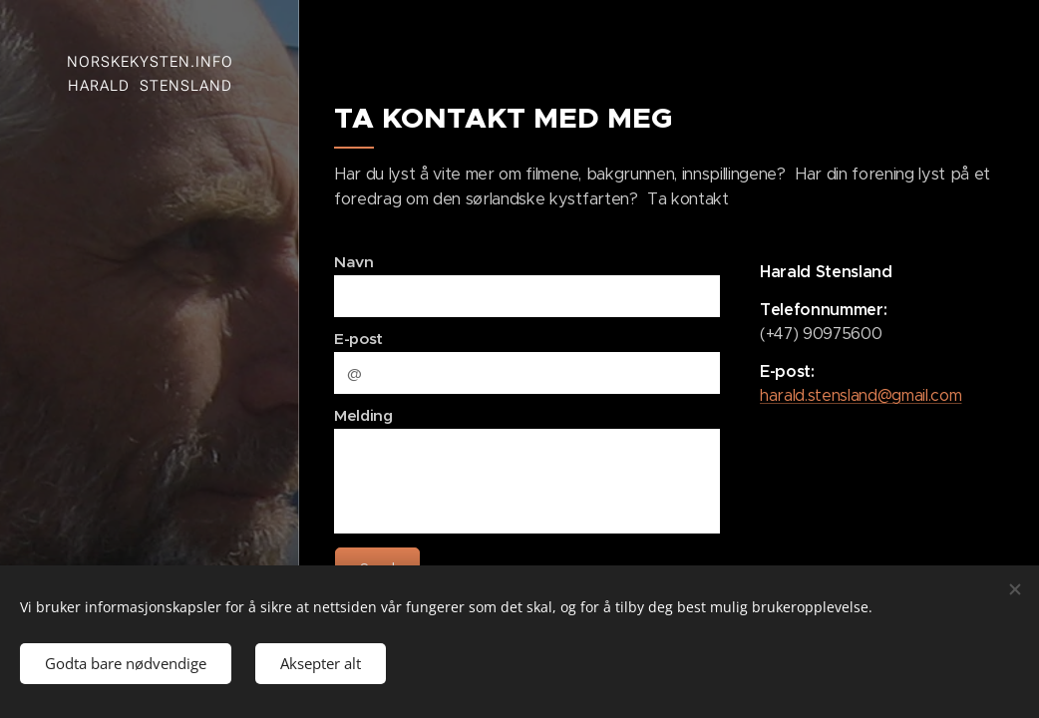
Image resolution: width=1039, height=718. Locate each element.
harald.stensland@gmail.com (860, 395)
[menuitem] (149, 270)
